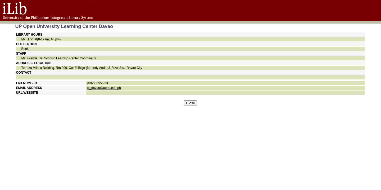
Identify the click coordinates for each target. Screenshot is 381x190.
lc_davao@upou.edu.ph (104, 88)
